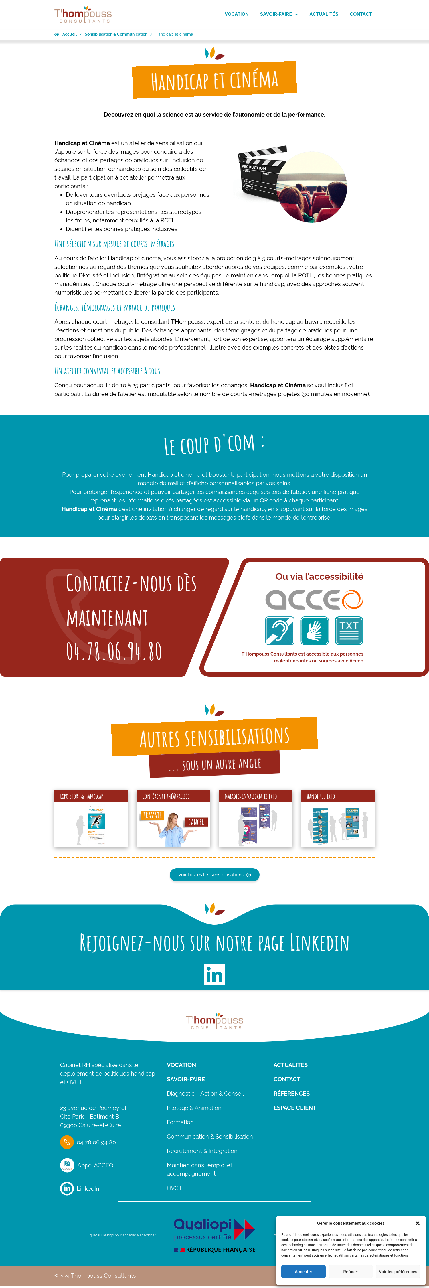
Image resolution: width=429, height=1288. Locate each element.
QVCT (174, 1193)
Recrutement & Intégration (202, 1156)
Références (292, 1099)
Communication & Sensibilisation (210, 1142)
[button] (417, 1223)
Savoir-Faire (279, 14)
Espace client (295, 1113)
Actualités (323, 14)
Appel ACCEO (95, 1170)
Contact (361, 14)
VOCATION (181, 1070)
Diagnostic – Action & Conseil (205, 1099)
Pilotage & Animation (194, 1113)
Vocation (236, 14)
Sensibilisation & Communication (116, 34)
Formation (180, 1127)
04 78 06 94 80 (96, 1147)
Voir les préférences (398, 1271)
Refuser (350, 1271)
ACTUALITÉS (291, 1070)
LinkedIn (88, 1194)
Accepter (303, 1271)
